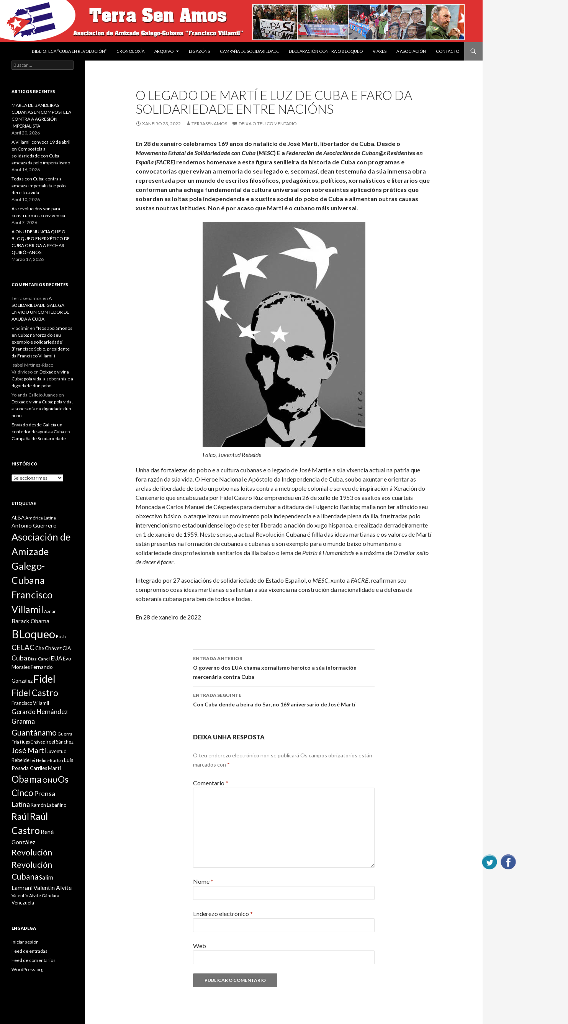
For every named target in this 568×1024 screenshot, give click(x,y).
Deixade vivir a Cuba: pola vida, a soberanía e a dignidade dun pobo (42, 378)
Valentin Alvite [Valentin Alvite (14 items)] (52, 887)
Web (199, 945)
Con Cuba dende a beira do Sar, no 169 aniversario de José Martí (284, 699)
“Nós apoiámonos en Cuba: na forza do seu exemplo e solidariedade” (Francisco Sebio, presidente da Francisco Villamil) (41, 342)
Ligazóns (199, 51)
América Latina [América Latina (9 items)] (40, 518)
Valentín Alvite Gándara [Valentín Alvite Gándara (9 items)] (35, 895)
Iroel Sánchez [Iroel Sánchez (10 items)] (60, 742)
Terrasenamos (209, 123)
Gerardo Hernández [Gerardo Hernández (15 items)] (39, 711)
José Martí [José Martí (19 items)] (28, 750)
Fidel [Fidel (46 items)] (44, 678)
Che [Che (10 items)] (39, 648)
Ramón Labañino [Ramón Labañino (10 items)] (48, 805)
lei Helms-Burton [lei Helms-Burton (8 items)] (46, 760)
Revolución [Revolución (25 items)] (31, 852)
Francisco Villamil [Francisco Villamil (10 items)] (30, 703)
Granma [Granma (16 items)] (23, 721)
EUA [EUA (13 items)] (56, 658)
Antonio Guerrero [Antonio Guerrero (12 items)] (34, 525)
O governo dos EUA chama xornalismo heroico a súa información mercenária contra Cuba (284, 667)
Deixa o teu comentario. (268, 123)
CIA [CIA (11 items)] (66, 648)
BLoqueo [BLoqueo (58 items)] (33, 634)
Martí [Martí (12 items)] (54, 768)
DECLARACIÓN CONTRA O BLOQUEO (326, 51)
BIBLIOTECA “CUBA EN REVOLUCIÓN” (69, 51)
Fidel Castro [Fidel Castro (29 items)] (34, 693)
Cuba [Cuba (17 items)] (19, 658)
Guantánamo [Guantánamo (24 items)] (34, 732)
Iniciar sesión (25, 942)
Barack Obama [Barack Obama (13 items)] (30, 621)
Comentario (210, 782)
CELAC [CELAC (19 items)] (22, 647)
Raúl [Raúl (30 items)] (20, 816)
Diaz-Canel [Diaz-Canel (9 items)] (39, 659)
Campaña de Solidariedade (249, 51)
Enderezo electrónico (223, 913)
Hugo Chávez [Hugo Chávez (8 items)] (32, 741)
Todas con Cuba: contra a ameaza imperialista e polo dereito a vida (38, 185)
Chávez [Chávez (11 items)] (53, 648)
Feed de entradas (29, 951)
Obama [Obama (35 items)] (26, 779)
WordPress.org (27, 969)
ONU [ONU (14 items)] (50, 780)
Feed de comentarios (33, 960)
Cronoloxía (130, 51)
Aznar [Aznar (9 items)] (50, 611)
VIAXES (379, 51)
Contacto (447, 51)
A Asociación (411, 51)
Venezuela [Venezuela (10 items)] (22, 902)
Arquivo (164, 51)
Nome (203, 881)
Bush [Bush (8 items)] (61, 636)
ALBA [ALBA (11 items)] (18, 517)
